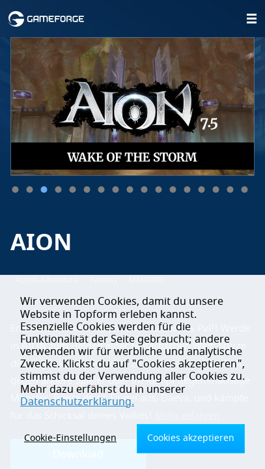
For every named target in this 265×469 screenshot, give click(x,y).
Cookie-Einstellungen (70, 438)
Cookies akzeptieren (190, 438)
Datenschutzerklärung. (77, 402)
